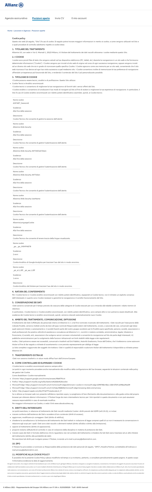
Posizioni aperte (38, 31)
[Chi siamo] (79, 18)
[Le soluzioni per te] (16, 18)
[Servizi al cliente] (41, 18)
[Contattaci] (59, 18)
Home (9, 31)
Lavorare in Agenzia (22, 31)
